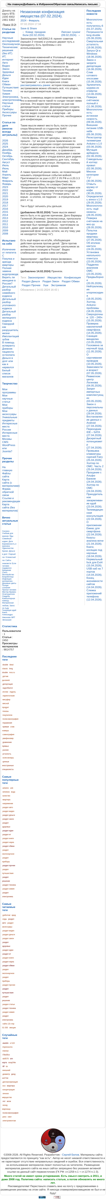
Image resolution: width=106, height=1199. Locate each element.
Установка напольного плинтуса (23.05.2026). (94, 257)
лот (3, 1101)
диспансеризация (10, 1082)
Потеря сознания (6, 586)
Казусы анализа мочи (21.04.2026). (95, 540)
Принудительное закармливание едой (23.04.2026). (94, 500)
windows (6, 792)
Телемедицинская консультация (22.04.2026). (94, 514)
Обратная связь (63, 4)
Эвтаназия (6, 620)
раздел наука (8, 842)
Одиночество (8, 548)
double (5, 665)
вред (14, 915)
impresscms (7, 1047)
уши (45, 285)
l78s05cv (6, 1055)
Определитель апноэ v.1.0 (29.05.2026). (94, 199)
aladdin (5, 1043)
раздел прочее (8, 865)
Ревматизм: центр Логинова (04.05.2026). (94, 381)
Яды (11, 536)
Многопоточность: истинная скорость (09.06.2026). (94, 115)
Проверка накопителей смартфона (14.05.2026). (94, 328)
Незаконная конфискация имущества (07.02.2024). (42, 14)
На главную (15, 4)
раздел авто (7, 807)
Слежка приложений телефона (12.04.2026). (94, 595)
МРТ (13, 617)
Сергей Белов (70, 1154)
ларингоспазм (8, 696)
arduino (5, 788)
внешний (6, 1070)
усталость (6, 754)
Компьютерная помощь (8, 599)
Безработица (7, 577)
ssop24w (12, 1062)
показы (5, 711)
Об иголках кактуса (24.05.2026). (94, 246)
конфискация (72, 277)
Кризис (5, 551)
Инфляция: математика (7, 580)
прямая (5, 727)
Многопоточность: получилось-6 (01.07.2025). (94, 24)
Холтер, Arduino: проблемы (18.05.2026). (94, 306)
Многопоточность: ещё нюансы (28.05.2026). (94, 210)
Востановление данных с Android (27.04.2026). (94, 421)
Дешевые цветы (9, 583)
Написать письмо (86, 4)
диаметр (6, 1074)
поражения (7, 723)
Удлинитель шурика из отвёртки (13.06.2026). (94, 89)
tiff (3, 1066)
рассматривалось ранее (35, 85)
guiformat (6, 915)
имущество (54, 277)
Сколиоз (5, 531)
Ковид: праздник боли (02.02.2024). (34, 34)
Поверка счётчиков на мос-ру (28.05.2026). (94, 223)
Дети (11, 541)
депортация (7, 684)
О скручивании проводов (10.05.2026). (94, 359)
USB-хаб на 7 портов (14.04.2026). (94, 571)
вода (13, 792)
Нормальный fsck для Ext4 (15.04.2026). (94, 562)
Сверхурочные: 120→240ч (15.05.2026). (94, 317)
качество (6, 796)
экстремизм (58, 285)
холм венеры (8, 758)
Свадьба (6, 596)
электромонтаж (9, 1121)
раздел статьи (8, 1004)
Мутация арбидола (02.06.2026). (94, 153)
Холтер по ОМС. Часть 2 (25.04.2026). (95, 466)
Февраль (34, 20)
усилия (5, 750)
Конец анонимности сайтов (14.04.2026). (94, 582)
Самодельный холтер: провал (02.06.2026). (94, 164)
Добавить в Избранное (38, 4)
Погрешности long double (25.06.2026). (94, 35)
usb (11, 788)
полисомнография (10, 719)
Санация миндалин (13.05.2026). (94, 339)
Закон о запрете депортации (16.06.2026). (94, 64)
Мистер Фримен (9, 592)
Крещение (6, 570)
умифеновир (7, 738)
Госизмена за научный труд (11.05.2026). (94, 348)
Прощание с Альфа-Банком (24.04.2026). (94, 477)
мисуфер (6, 700)
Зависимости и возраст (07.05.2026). (94, 370)
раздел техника (9, 885)
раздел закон (8, 819)
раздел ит (6, 834)
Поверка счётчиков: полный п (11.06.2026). (94, 102)
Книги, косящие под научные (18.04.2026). (94, 551)
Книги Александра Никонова (7, 614)
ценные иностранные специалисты (8, 765)
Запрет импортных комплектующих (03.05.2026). (94, 395)
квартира (6, 800)
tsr (7, 1066)
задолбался (7, 688)
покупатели (7, 715)
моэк (9, 1101)
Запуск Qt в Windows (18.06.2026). (94, 53)
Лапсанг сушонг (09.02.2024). (71, 34)
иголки (5, 692)
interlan (5, 1051)
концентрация (8, 1090)
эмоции (12, 1028)
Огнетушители (8, 594)
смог (10, 1117)
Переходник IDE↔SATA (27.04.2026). (94, 432)
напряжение (7, 803)
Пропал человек (9, 590)
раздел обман (8, 846)
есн (3, 1086)
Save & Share (28, 28)
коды (4, 919)
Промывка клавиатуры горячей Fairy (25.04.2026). (94, 455)
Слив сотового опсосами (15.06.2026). (94, 77)
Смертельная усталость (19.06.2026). (94, 44)
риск (4, 1117)
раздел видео (8, 811)
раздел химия (8, 889)
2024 (23, 20)
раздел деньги (8, 815)
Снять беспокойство (8, 573)
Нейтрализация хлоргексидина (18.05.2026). (94, 292)
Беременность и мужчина (9, 545)
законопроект (36, 277)
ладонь (13, 692)
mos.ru (12, 672)
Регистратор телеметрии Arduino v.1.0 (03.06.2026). (94, 142)
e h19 (12, 1043)
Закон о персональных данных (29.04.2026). (94, 409)
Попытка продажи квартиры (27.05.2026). (94, 235)
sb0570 (5, 1059)
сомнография (8, 734)
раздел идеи (7, 831)
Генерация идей (9, 610)
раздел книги (8, 838)
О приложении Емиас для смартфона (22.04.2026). (94, 528)
